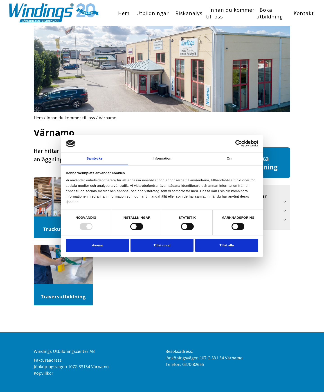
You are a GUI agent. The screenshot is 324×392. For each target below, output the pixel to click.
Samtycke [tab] (95, 158)
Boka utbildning (269, 13)
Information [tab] (162, 158)
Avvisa (97, 245)
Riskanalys (189, 13)
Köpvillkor (43, 373)
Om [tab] (229, 158)
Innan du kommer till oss (230, 13)
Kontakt (304, 13)
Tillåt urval (162, 245)
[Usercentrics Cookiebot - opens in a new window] (238, 143)
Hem (124, 13)
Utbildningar (152, 13)
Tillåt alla (227, 245)
